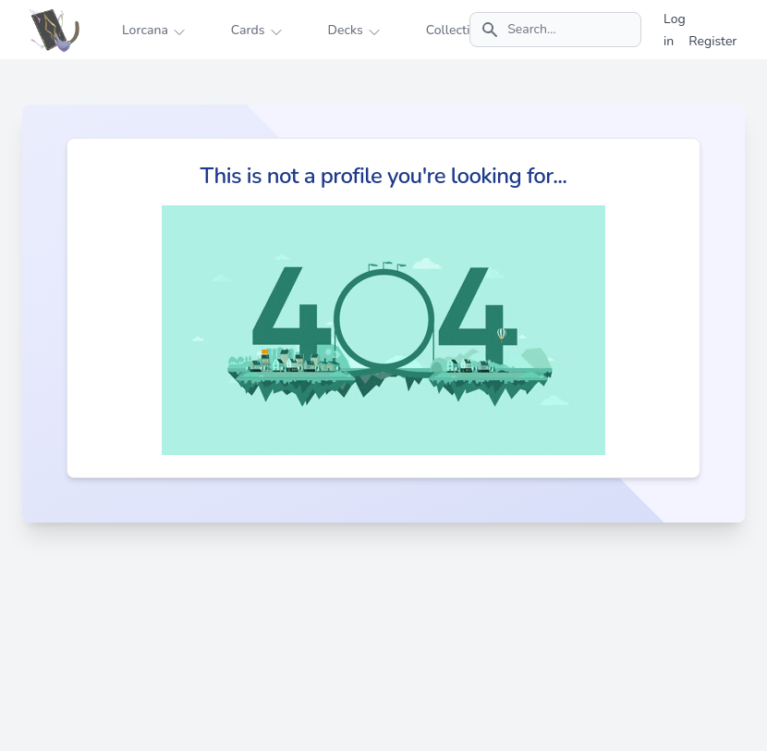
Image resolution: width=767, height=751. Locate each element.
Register (712, 41)
